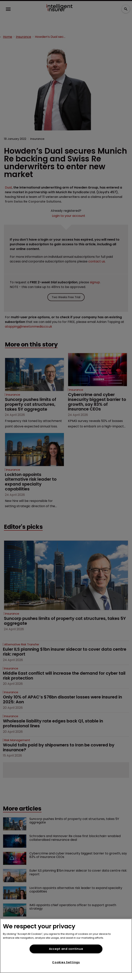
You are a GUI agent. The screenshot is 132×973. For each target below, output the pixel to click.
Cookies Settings (66, 962)
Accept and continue (66, 949)
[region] (66, 946)
